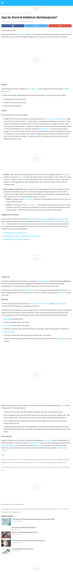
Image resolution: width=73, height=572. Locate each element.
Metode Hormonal (27, 13)
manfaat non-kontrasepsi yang (39, 240)
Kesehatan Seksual (6, 13)
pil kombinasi (32, 89)
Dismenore (7, 262)
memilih (63, 282)
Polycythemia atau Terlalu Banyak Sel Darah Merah (27, 461)
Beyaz (30, 168)
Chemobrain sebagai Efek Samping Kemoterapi (26, 489)
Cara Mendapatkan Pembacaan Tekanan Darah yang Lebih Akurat (32, 444)
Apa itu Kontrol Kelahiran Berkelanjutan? (24, 370)
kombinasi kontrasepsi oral (49, 190)
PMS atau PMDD (9, 268)
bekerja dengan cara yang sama (37, 188)
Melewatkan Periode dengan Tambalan (16, 208)
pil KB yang (21, 34)
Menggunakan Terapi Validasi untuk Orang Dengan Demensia (30, 453)
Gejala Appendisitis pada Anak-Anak (23, 473)
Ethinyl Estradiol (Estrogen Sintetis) (22, 391)
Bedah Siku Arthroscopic (19, 497)
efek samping (30, 226)
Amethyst (63, 143)
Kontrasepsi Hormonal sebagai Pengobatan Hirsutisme (28, 383)
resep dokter (47, 317)
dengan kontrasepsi (60, 240)
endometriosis (63, 275)
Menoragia (7, 255)
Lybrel (19, 146)
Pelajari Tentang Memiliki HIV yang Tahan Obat (26, 481)
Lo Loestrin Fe (32, 174)
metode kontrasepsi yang (9, 322)
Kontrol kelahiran (17, 13)
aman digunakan (42, 217)
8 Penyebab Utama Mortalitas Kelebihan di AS (26, 506)
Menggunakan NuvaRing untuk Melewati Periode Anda (22, 205)
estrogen (66, 89)
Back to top (36, 563)
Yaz (26, 168)
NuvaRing (62, 190)
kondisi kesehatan (33, 319)
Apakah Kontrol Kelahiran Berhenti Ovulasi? (25, 374)
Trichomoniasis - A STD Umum (21, 428)
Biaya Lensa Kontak (18, 436)
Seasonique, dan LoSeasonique (54, 119)
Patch (3, 193)
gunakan (37, 322)
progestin (7, 91)
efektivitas (62, 229)
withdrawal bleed (45, 129)
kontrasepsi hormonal (60, 188)
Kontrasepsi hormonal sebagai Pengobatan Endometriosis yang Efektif (33, 361)
